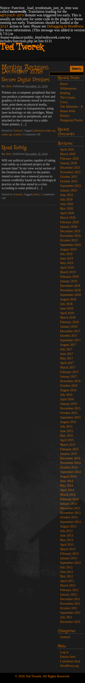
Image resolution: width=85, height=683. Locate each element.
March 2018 (67, 317)
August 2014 (68, 476)
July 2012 (66, 567)
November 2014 (70, 463)
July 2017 (66, 349)
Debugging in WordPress (65, 26)
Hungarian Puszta (71, 120)
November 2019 (70, 236)
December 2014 (70, 458)
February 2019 (69, 276)
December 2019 (70, 231)
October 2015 (69, 413)
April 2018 (67, 313)
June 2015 (66, 431)
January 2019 (68, 281)
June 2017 (66, 354)
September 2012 (70, 562)
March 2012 (67, 585)
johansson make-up (44, 130)
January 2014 (68, 503)
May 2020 (66, 208)
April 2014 (67, 490)
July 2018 (66, 304)
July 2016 (66, 394)
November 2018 (70, 290)
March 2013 (67, 549)
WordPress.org (69, 666)
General (17, 130)
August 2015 (68, 422)
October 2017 (69, 335)
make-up (7, 134)
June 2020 (66, 204)
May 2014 (66, 485)
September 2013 (70, 522)
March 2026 (67, 154)
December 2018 (70, 285)
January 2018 (68, 326)
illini (8, 86)
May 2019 (66, 263)
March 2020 (67, 217)
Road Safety (14, 147)
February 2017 (69, 372)
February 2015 (69, 449)
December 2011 (70, 599)
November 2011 (70, 603)
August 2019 (68, 249)
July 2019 (66, 254)
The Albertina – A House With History (71, 111)
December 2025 (70, 167)
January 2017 (68, 376)
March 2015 (67, 444)
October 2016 (69, 385)
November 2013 (70, 513)
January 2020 (68, 226)
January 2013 (68, 558)
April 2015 (67, 440)
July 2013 (66, 531)
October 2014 (69, 467)
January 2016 (68, 404)
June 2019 (66, 258)
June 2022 (66, 195)
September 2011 (70, 612)
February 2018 (69, 322)
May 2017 (66, 358)
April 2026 (67, 149)
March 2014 (67, 494)
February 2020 (69, 222)
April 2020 (67, 213)
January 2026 (68, 163)
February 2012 (69, 590)
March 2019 (67, 272)
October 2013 (69, 517)
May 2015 (66, 435)
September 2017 (70, 340)
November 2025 (70, 172)
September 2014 (70, 472)
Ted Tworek (21, 47)
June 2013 (66, 535)
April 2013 (67, 544)
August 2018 (68, 299)
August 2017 (68, 344)
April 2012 (67, 581)
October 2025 (69, 176)
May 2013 (66, 540)
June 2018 (66, 308)
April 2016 (67, 399)
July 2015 (66, 426)
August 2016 (68, 390)
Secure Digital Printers (26, 80)
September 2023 (70, 186)
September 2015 (70, 417)
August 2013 (68, 526)
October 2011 (68, 608)
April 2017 (67, 363)
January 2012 (68, 594)
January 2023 (68, 190)
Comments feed (70, 661)
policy (36, 194)
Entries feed (67, 656)
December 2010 (70, 622)
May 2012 (66, 576)
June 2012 (66, 572)
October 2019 (69, 240)
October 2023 (69, 181)
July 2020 (66, 199)
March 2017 (67, 367)
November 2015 (70, 408)
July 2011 (66, 617)
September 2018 (70, 295)
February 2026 (69, 158)
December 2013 (70, 508)
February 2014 (69, 499)
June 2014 (66, 481)
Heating (65, 93)
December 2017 (70, 331)
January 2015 (68, 453)
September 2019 (70, 245)
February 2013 (69, 553)
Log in (64, 652)
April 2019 (67, 267)
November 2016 (70, 381)
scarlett (17, 134)
